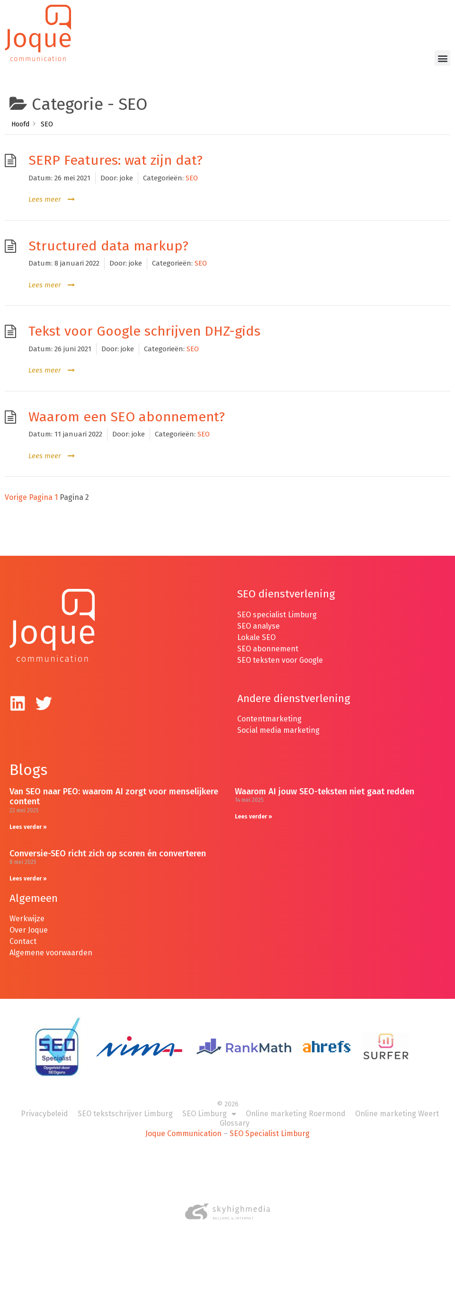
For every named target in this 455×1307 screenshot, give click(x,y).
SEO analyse (258, 616)
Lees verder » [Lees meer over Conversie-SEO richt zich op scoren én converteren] (28, 868)
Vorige (16, 487)
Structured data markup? (108, 236)
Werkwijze (27, 909)
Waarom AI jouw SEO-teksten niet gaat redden (324, 781)
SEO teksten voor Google (281, 650)
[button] (442, 58)
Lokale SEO (256, 627)
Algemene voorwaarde (48, 943)
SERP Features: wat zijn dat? (115, 150)
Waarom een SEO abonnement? (126, 407)
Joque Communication (183, 1124)
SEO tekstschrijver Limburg (125, 1104)
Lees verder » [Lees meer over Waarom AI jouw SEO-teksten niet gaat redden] (253, 806)
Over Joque (28, 920)
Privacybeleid (44, 1104)
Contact (22, 931)
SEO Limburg (209, 1104)
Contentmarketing (269, 709)
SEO (192, 168)
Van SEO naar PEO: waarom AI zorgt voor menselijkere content (113, 786)
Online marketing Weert (397, 1104)
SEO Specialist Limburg (270, 1124)
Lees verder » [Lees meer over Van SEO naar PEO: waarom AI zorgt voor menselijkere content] (28, 817)
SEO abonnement (267, 638)
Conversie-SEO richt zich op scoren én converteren (107, 843)
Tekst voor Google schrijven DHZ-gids (144, 321)
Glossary (235, 1113)
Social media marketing (278, 720)
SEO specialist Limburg (277, 604)
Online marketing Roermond (296, 1104)
